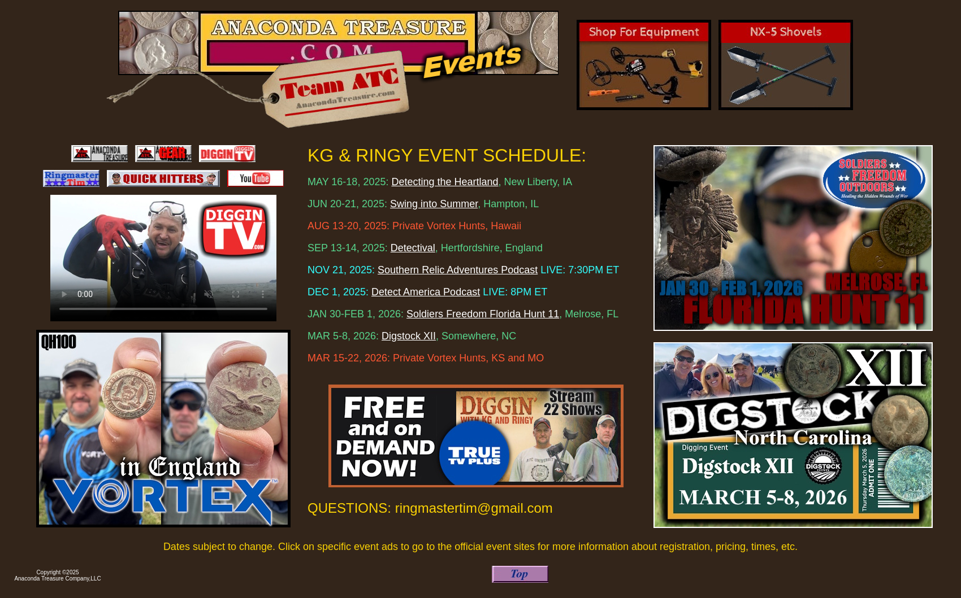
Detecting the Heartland (444, 181)
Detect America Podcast (425, 292)
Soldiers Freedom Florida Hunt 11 (482, 314)
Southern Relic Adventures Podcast (458, 270)
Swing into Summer (434, 203)
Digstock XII (409, 336)
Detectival (413, 248)
